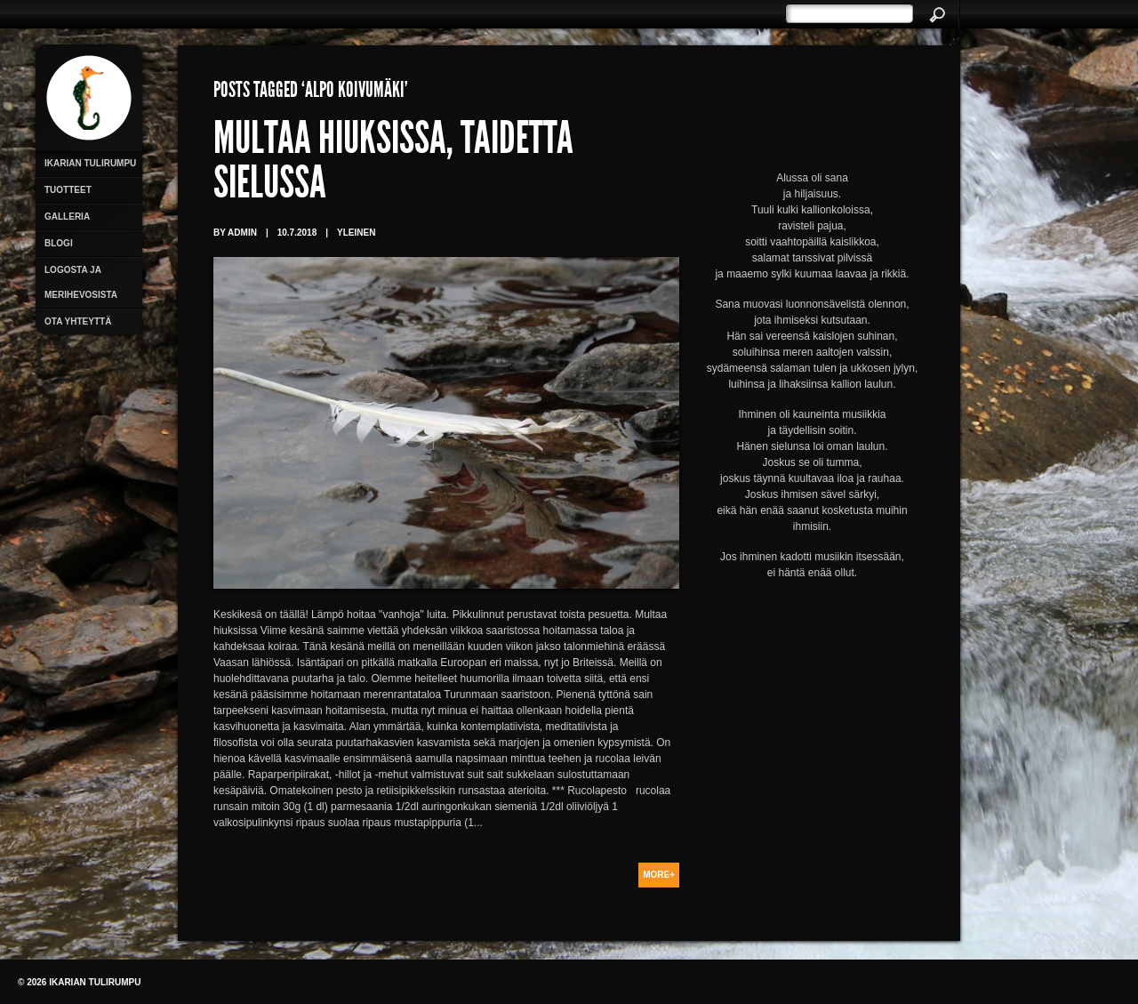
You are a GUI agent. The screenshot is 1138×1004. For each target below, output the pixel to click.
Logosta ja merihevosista (80, 282)
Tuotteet (68, 190)
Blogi (58, 243)
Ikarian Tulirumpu (90, 163)
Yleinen (356, 232)
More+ (659, 875)
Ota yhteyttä (77, 321)
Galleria (67, 216)
